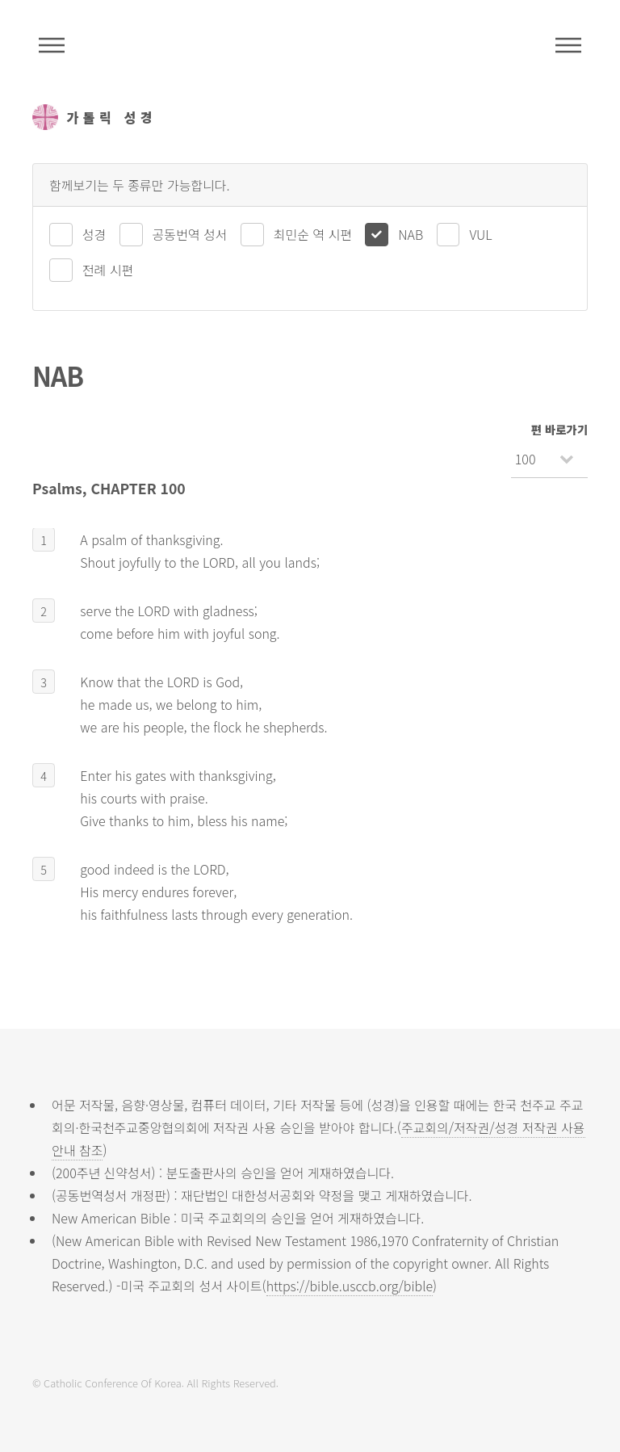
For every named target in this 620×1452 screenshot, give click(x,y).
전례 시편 (107, 269)
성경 (94, 234)
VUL (480, 234)
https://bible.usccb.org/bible (349, 1285)
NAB (410, 234)
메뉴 (568, 45)
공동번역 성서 (190, 234)
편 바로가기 (559, 429)
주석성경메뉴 (52, 45)
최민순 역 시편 (313, 234)
